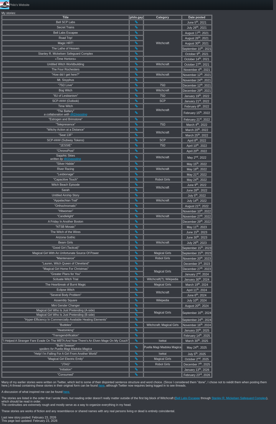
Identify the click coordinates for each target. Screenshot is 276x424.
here (102, 385)
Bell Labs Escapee (187, 398)
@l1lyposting (78, 114)
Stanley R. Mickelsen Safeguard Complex (238, 398)
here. (66, 391)
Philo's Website (19, 4)
